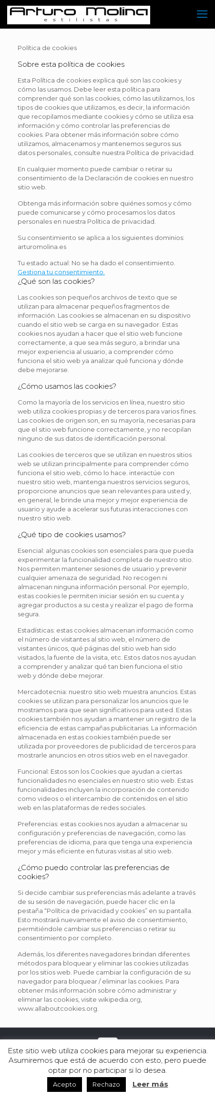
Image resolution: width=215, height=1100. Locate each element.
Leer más (150, 1084)
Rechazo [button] (106, 1084)
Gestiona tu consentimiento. (61, 272)
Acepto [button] (64, 1084)
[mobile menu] (202, 14)
